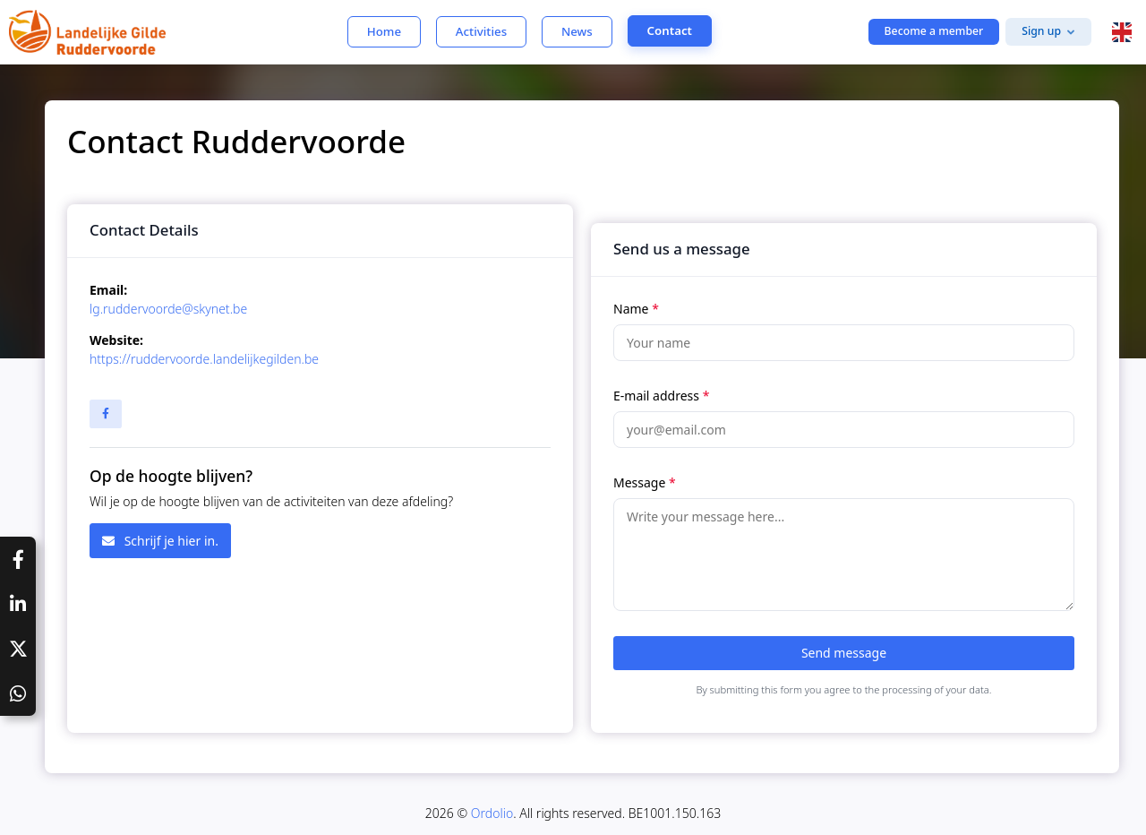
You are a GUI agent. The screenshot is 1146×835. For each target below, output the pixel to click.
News (577, 31)
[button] (1122, 32)
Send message (843, 652)
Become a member (934, 31)
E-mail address (661, 395)
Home (384, 31)
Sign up (1041, 31)
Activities (481, 31)
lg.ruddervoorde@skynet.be (168, 308)
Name (636, 308)
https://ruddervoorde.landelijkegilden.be (204, 358)
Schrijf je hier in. (160, 540)
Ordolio (492, 813)
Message (644, 482)
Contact (669, 30)
